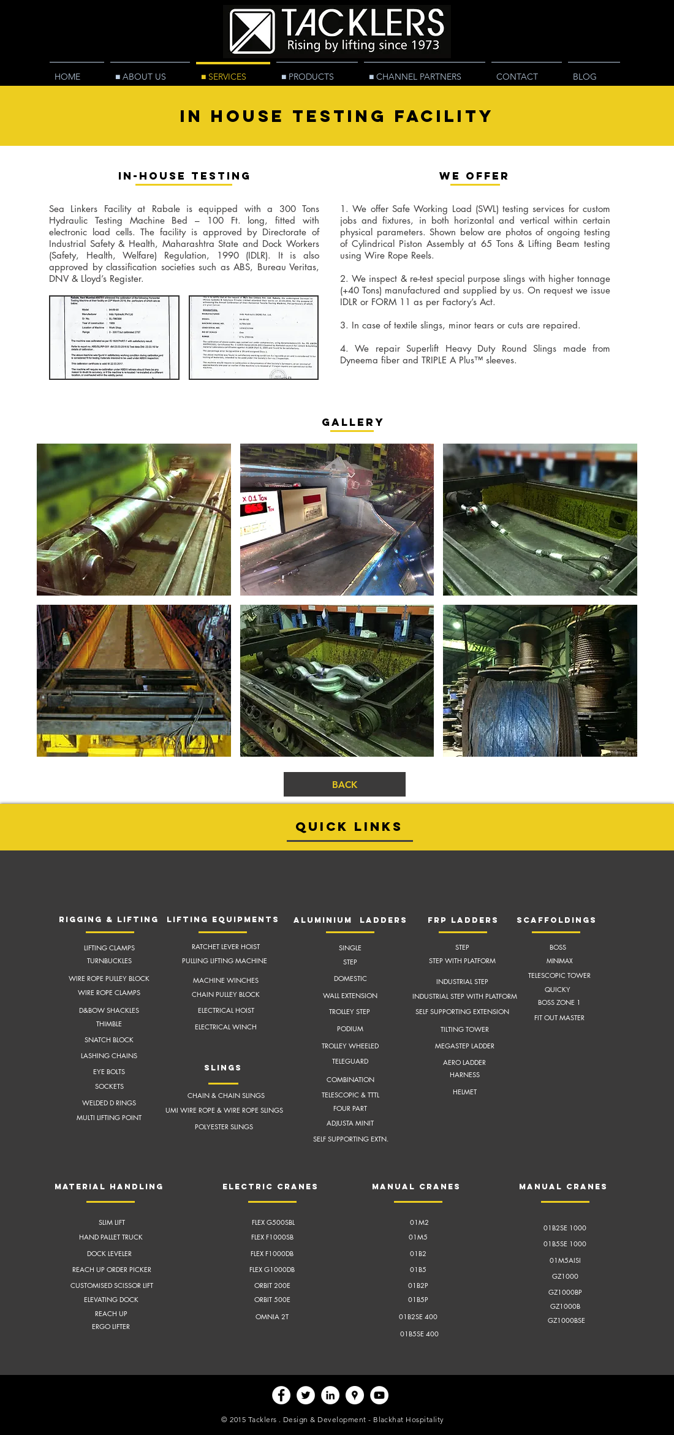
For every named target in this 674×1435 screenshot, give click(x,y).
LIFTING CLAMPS (109, 947)
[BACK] (345, 784)
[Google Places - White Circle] (355, 1395)
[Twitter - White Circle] (306, 1395)
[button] (114, 337)
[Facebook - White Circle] (281, 1395)
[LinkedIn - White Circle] (330, 1395)
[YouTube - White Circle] (379, 1395)
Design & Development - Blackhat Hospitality (363, 1419)
